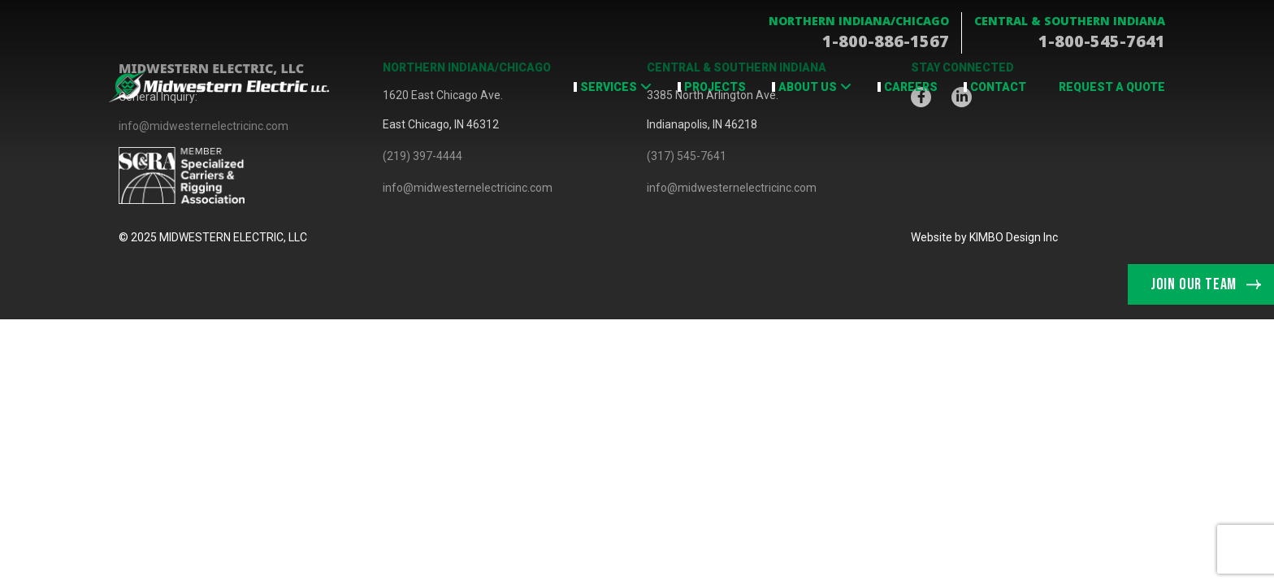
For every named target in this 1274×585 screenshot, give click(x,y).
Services (608, 86)
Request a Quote (1112, 86)
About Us (807, 86)
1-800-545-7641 (1101, 41)
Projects (715, 86)
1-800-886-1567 (885, 41)
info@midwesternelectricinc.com (467, 187)
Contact (998, 86)
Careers (911, 86)
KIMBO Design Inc (1013, 237)
